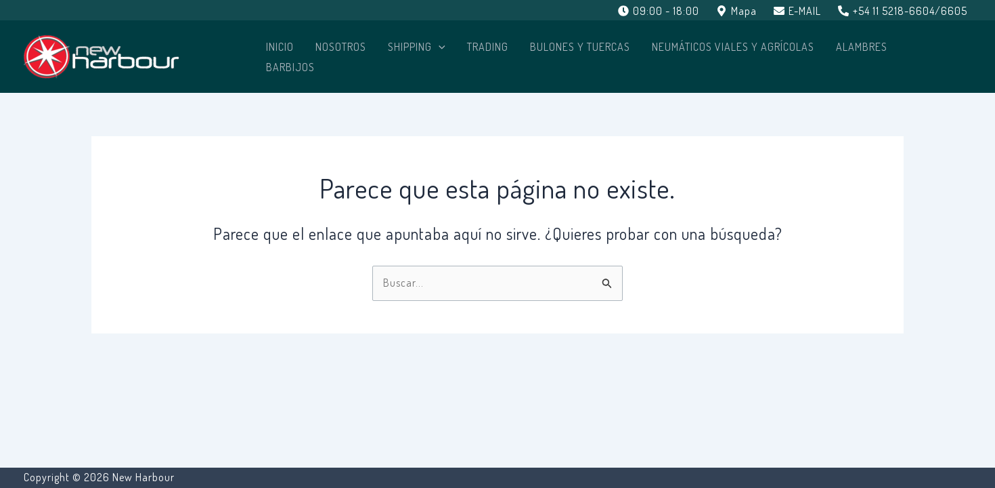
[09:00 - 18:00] (659, 10)
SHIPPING (416, 47)
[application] (438, 47)
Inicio (280, 47)
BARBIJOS (290, 67)
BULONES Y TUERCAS (580, 47)
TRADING (487, 47)
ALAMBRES (861, 47)
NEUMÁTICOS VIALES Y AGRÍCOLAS (733, 47)
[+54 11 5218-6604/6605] (902, 10)
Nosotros (340, 47)
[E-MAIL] (797, 10)
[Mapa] (736, 10)
